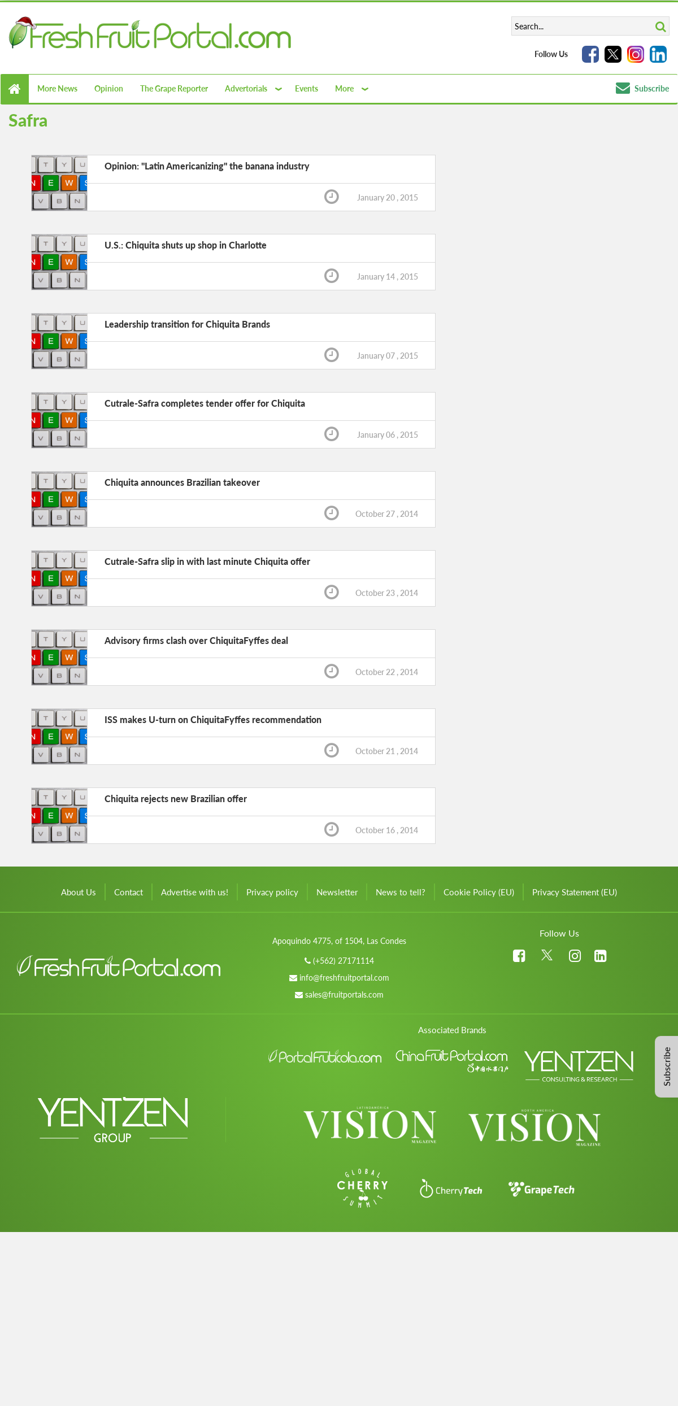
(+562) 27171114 (343, 960)
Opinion (108, 88)
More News (57, 88)
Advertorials (246, 88)
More (344, 88)
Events (306, 88)
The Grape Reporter (174, 88)
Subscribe (642, 88)
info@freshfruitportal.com (344, 977)
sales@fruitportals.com (344, 994)
